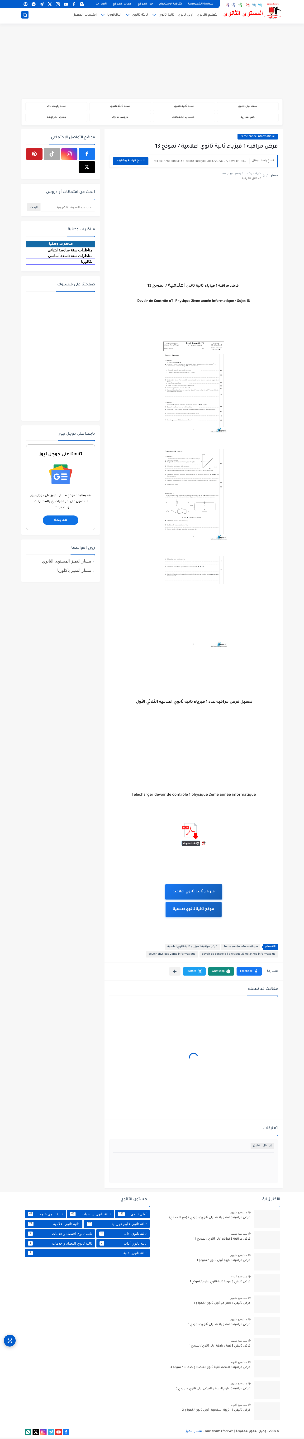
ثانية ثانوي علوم (45, 1215)
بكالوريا (86, 263)
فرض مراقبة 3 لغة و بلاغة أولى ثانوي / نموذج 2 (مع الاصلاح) (210, 1219)
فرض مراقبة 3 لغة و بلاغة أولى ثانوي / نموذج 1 (219, 1326)
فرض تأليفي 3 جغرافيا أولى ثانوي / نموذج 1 (222, 1304)
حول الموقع (145, 4)
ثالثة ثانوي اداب (123, 1235)
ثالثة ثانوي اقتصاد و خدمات (60, 1244)
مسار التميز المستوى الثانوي (66, 562)
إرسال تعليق (262, 1147)
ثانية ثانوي (166, 16)
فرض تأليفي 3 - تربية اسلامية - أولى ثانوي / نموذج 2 (216, 1411)
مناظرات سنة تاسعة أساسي (70, 257)
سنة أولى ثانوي (247, 106)
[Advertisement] (152, 62)
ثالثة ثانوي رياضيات (90, 1215)
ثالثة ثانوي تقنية (87, 1254)
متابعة (60, 521)
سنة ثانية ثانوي (184, 106)
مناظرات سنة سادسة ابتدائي (70, 251)
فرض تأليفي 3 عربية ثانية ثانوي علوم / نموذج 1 (220, 1283)
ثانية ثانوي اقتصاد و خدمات (60, 1235)
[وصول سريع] (10, 1338)
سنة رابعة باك (56, 106)
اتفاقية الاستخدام (170, 4)
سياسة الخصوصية (200, 4)
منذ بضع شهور (238, 1213)
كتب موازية (247, 118)
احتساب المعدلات (183, 118)
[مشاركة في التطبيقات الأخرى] (174, 973)
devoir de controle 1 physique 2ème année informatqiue (239, 955)
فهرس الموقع (122, 4)
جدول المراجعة (56, 118)
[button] (249, 973)
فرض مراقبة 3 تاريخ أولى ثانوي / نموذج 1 (224, 1262)
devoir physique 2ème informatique (171, 955)
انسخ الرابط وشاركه (131, 162)
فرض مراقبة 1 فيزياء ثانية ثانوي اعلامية (192, 948)
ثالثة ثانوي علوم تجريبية (117, 1225)
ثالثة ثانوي (140, 16)
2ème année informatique (258, 137)
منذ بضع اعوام (239, 1278)
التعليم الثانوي (207, 16)
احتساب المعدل (84, 16)
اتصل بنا (101, 4)
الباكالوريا (114, 16)
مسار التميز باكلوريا (74, 571)
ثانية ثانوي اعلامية (53, 1225)
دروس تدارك (120, 118)
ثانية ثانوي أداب (123, 1244)
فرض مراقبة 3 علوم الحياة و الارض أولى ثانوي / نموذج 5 (213, 1390)
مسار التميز (194, 1432)
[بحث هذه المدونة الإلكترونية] (67, 208)
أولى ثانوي (185, 16)
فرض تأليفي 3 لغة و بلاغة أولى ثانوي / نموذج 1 (220, 1347)
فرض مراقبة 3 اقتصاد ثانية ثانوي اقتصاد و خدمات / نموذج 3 (210, 1369)
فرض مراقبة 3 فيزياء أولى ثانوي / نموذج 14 (222, 1240)
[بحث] (24, 15)
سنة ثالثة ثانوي (120, 106)
